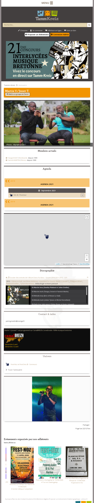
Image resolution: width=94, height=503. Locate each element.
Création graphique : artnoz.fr (77, 499)
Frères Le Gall (17, 281)
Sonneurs (33, 364)
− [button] (87, 259)
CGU (34, 499)
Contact (23, 499)
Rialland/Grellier (12, 284)
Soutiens (30, 499)
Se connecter (36, 30)
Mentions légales (42, 499)
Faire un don (70, 30)
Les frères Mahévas (30, 281)
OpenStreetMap (85, 264)
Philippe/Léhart (76, 281)
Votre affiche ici (9, 443)
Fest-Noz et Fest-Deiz (19, 364)
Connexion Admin (60, 34)
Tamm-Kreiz (9, 85)
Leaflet (58, 264)
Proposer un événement (57, 499)
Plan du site (16, 499)
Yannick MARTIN (14, 160)
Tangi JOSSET (13, 158)
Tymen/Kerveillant (27, 284)
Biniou (23, 160)
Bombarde (23, 158)
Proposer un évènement (37, 34)
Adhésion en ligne (53, 30)
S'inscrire (22, 30)
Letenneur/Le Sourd (47, 281)
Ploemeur (23, 195)
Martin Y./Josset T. (62, 281)
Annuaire (22, 85)
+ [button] (87, 256)
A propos (8, 499)
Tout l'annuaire (14, 369)
